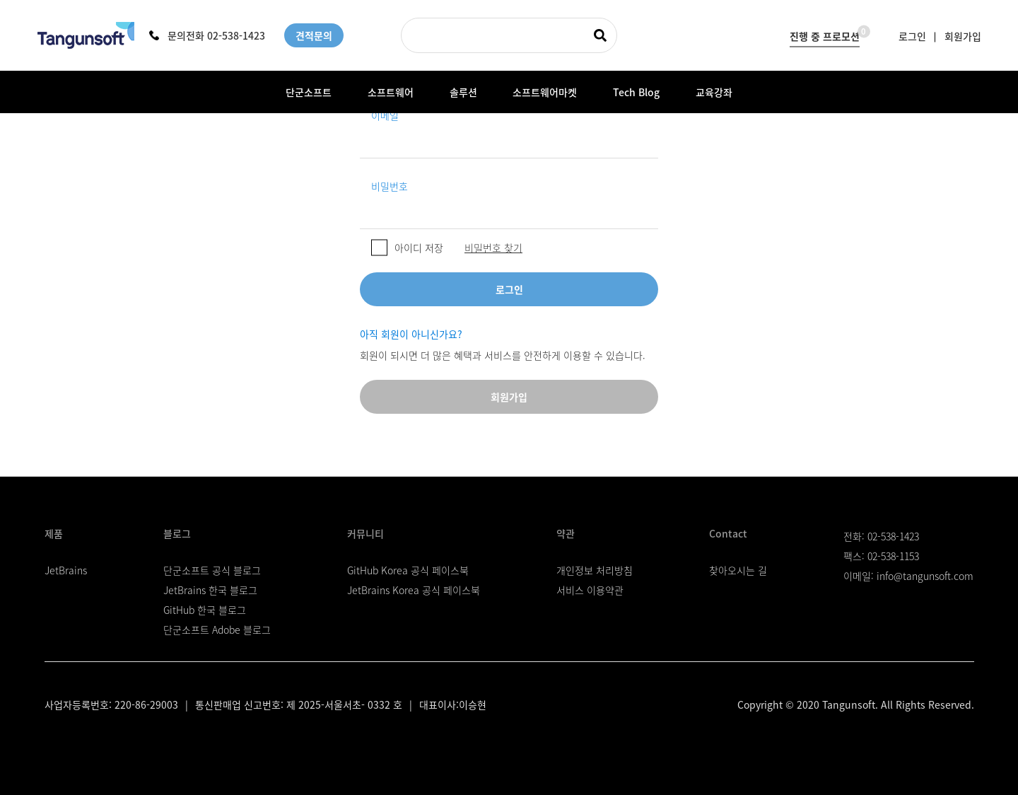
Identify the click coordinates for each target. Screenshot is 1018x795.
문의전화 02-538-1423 (207, 35)
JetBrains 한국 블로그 (210, 590)
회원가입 (962, 35)
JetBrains (66, 570)
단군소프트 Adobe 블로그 (217, 629)
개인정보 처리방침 (594, 570)
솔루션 (463, 92)
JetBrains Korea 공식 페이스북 (413, 590)
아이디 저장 (418, 247)
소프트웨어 (391, 92)
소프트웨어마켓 (545, 92)
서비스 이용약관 (590, 590)
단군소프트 (309, 92)
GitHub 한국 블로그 (204, 610)
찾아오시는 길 (738, 570)
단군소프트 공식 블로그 (212, 570)
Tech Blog (636, 92)
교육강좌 (714, 92)
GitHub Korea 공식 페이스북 (408, 570)
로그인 (912, 35)
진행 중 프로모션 (825, 33)
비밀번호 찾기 (493, 247)
